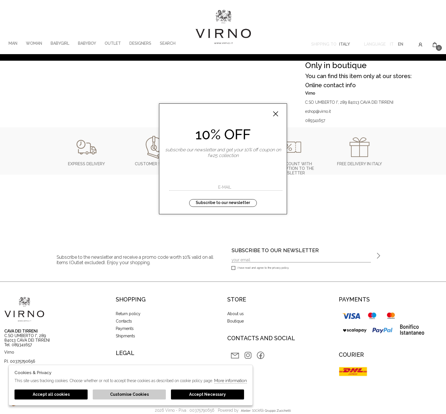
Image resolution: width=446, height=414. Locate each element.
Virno (223, 27)
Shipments (125, 336)
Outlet (113, 43)
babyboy (87, 43)
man (13, 43)
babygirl (60, 43)
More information (230, 380)
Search (167, 43)
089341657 (315, 120)
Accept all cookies (51, 394)
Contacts (124, 321)
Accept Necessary (207, 394)
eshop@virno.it (318, 111)
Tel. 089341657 (18, 344)
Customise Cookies (129, 394)
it (392, 45)
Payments (125, 328)
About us (235, 313)
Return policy (128, 313)
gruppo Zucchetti (278, 411)
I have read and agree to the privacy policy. (260, 268)
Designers (140, 43)
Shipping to (330, 45)
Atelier (246, 411)
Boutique (235, 321)
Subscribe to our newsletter (223, 202)
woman (34, 43)
